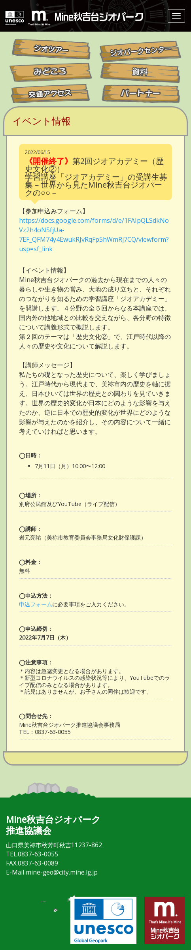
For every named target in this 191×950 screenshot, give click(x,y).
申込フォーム (35, 604)
